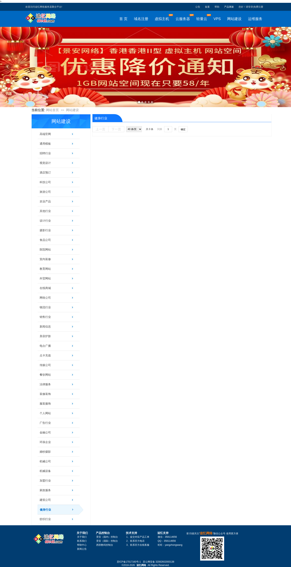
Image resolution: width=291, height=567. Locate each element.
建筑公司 (45, 499)
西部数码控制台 (104, 545)
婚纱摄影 (45, 451)
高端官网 (45, 134)
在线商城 (45, 288)
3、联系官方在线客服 (137, 545)
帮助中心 (82, 545)
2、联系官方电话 (135, 541)
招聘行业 (45, 153)
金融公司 (45, 432)
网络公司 (45, 297)
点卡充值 (45, 355)
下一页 (116, 129)
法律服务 (45, 384)
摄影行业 (45, 230)
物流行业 (45, 307)
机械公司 (45, 461)
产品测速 (229, 6)
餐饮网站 (45, 374)
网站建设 (72, 110)
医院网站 (45, 249)
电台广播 (45, 345)
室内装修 (45, 259)
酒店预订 (45, 172)
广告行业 (45, 422)
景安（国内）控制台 (107, 537)
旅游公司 (45, 191)
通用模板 (45, 143)
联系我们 (82, 541)
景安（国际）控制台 (107, 541)
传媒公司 (45, 365)
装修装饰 (45, 394)
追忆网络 (141, 565)
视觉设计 (45, 162)
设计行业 (45, 220)
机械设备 (45, 471)
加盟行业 (45, 480)
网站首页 (52, 110)
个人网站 (45, 413)
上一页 (100, 129)
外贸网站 (45, 278)
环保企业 (45, 442)
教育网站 (45, 268)
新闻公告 (82, 549)
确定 (183, 129)
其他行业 (45, 211)
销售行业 (45, 316)
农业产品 (45, 201)
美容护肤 (45, 336)
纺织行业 (45, 519)
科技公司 (45, 182)
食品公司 (45, 239)
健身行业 (60, 510)
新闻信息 (45, 326)
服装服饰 (45, 403)
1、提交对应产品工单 (137, 537)
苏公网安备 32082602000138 (158, 561)
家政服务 (45, 490)
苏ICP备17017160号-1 (129, 561)
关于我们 (82, 537)
